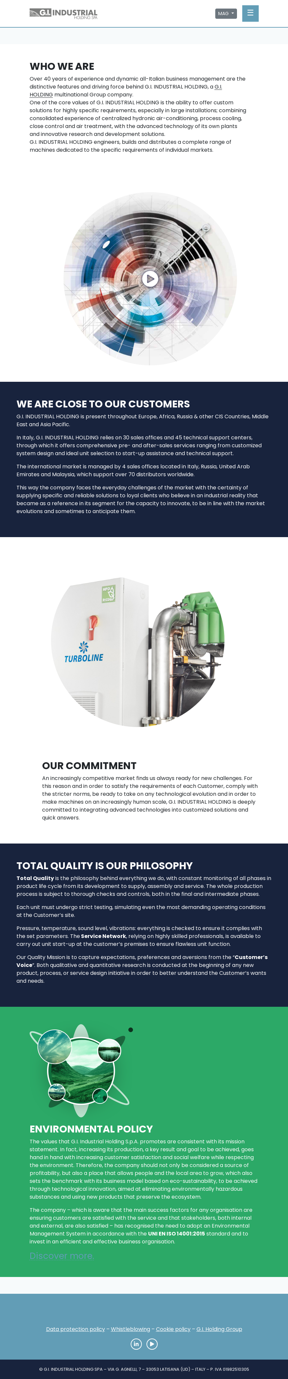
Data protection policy (75, 1329)
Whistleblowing (130, 1329)
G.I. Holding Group (219, 1329)
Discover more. (62, 1256)
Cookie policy (173, 1329)
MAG (224, 13)
